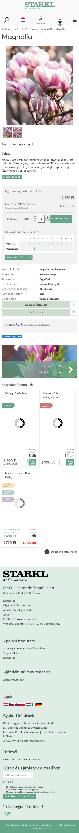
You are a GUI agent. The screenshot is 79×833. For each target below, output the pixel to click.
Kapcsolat (9, 600)
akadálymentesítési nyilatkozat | (36, 824)
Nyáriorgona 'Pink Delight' (17, 475)
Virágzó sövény (16, 393)
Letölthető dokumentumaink (20, 619)
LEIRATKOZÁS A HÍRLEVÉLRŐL (21, 759)
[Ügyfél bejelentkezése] (41, 20)
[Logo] (39, 7)
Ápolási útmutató (36, 304)
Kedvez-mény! (7, 492)
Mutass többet (11, 177)
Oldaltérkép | (12, 824)
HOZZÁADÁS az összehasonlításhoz (29, 324)
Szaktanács (36, 312)
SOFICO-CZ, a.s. (39, 828)
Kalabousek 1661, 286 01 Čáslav (21, 593)
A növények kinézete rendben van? (24, 740)
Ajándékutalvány (13, 679)
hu (23, 19)
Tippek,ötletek (11, 653)
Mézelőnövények (7, 485)
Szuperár (7, 405)
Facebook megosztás (12, 337)
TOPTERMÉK (45, 405)
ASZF (6, 614)
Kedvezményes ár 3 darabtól (11, 531)
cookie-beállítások (65, 824)
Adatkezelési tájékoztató (17, 610)
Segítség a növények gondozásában (24, 648)
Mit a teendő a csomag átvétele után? (25, 727)
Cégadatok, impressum (17, 605)
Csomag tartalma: (31, 451)
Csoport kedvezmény (7, 499)
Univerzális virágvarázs (51, 395)
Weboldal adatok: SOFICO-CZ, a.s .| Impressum (31, 623)
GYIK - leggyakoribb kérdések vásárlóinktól (29, 723)
